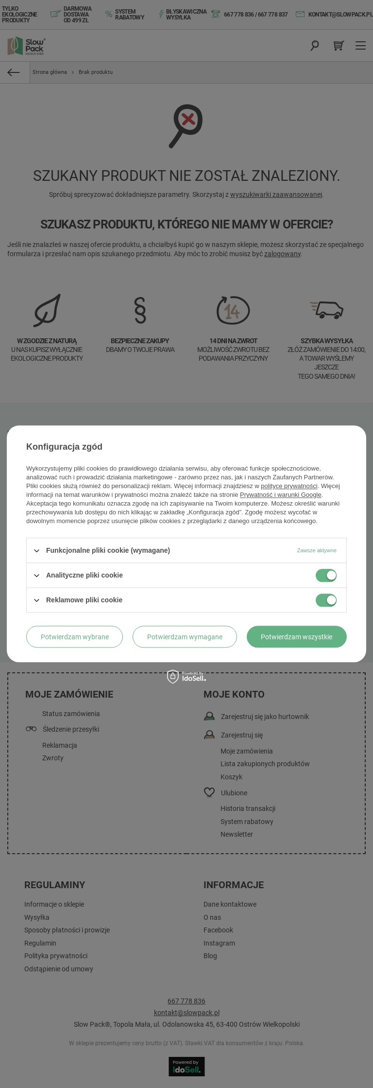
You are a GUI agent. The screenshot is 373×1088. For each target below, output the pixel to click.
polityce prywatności (289, 486)
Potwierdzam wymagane (184, 637)
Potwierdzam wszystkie (296, 637)
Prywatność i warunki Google (281, 494)
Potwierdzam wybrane (75, 637)
